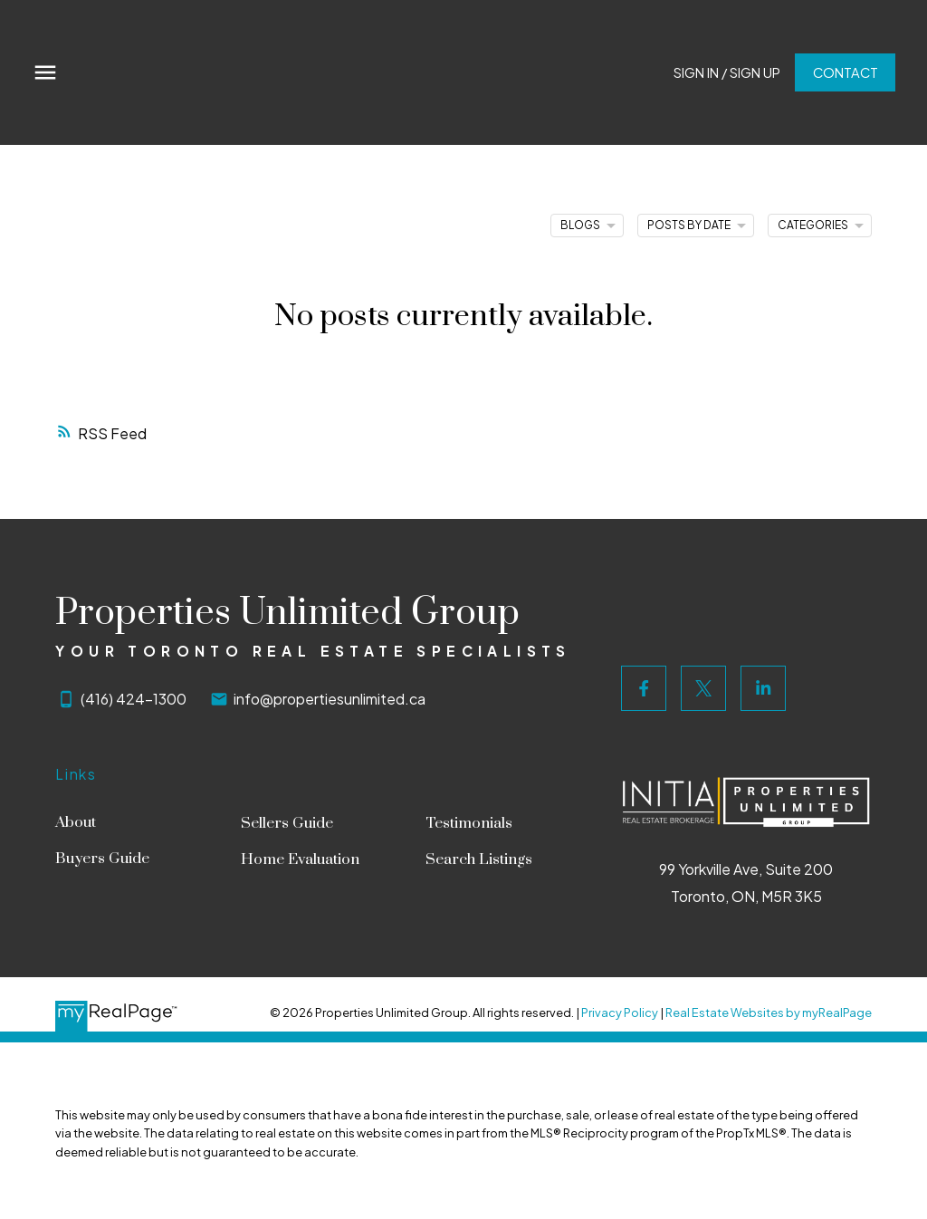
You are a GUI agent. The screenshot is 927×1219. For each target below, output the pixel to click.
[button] (726, 73)
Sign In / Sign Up (726, 72)
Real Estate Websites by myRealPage (768, 1012)
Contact (843, 72)
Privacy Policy (619, 1012)
